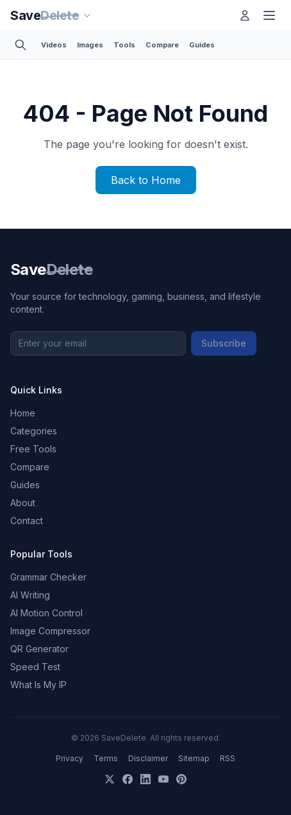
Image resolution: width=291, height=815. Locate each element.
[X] (109, 779)
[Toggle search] (20, 45)
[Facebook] (127, 779)
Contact (26, 520)
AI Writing (30, 594)
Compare (162, 44)
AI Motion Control (46, 612)
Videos (54, 44)
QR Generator (39, 648)
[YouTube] (163, 779)
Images (90, 44)
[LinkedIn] (145, 779)
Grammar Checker (48, 577)
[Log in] (245, 15)
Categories (33, 430)
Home (22, 413)
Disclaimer (148, 758)
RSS (227, 758)
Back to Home (146, 180)
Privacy (69, 758)
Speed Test (35, 666)
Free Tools (33, 448)
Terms (106, 758)
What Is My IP (38, 684)
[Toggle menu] (269, 15)
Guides (202, 44)
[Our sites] (87, 15)
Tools (124, 44)
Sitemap (194, 758)
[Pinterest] (181, 779)
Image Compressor (50, 630)
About (22, 502)
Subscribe (223, 343)
